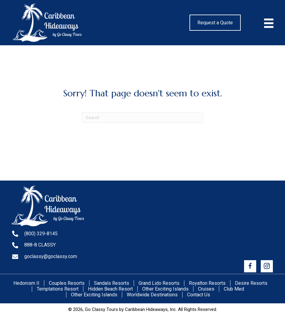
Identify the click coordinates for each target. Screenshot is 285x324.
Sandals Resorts (111, 283)
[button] (250, 266)
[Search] (142, 117)
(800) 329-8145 (41, 233)
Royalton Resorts (207, 283)
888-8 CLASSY (40, 245)
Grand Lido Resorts (159, 283)
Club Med (234, 289)
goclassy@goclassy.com (50, 256)
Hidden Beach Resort (110, 289)
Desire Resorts (251, 283)
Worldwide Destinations (152, 295)
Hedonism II (26, 283)
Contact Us (198, 295)
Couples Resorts (67, 283)
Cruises (206, 289)
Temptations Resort (58, 289)
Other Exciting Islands (165, 289)
